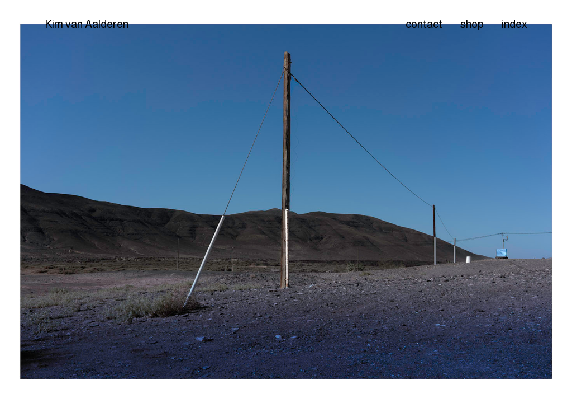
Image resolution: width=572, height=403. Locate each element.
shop (472, 24)
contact (424, 24)
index (514, 24)
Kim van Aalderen (86, 24)
